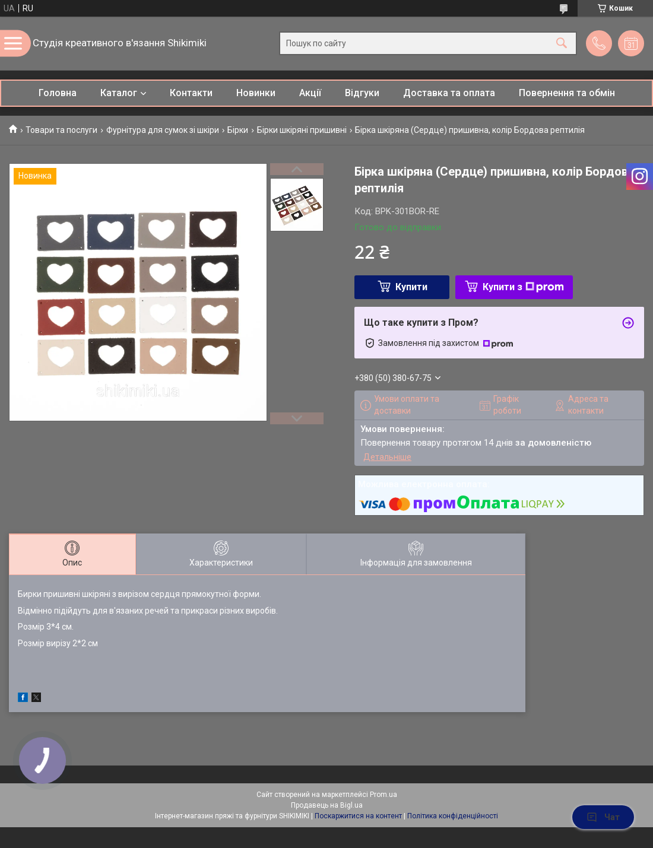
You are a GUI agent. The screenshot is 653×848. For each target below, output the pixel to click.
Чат (603, 817)
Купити (411, 287)
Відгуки (362, 93)
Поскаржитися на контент (358, 816)
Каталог (118, 93)
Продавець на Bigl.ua (327, 805)
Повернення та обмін (567, 93)
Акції (310, 93)
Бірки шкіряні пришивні (302, 130)
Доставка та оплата (449, 93)
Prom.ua (383, 794)
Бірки (237, 130)
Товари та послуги (61, 130)
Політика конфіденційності (452, 816)
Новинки (255, 93)
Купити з (523, 287)
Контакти (191, 93)
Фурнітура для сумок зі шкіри (162, 130)
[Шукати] (561, 44)
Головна (58, 93)
